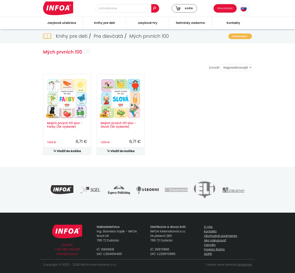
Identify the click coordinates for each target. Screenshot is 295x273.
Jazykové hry (147, 23)
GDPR (208, 254)
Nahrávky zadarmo (190, 23)
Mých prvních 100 (149, 36)
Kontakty (233, 23)
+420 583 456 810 (67, 249)
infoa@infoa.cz (67, 254)
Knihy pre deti (104, 23)
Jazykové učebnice (61, 23)
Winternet (244, 264)
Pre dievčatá (108, 36)
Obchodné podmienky (220, 236)
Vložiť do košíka (67, 151)
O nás (208, 227)
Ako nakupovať (215, 240)
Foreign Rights (214, 249)
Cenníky (210, 245)
